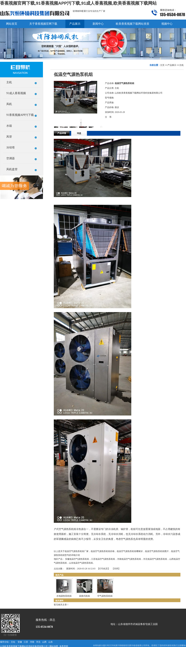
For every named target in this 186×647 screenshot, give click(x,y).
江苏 (26, 642)
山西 (44, 642)
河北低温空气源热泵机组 (155, 559)
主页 (162, 65)
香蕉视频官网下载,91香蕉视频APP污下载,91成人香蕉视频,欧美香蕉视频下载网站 (78, 3)
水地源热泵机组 (64, 596)
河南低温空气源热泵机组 (129, 559)
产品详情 (61, 133)
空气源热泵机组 (105, 596)
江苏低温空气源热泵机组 (103, 559)
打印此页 (103, 569)
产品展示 (172, 65)
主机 (181, 65)
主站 (13, 642)
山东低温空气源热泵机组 (81, 563)
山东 (50, 642)
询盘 (79, 133)
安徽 (20, 642)
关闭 (116, 569)
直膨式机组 (84, 596)
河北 (38, 642)
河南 (32, 642)
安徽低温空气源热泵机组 (77, 559)
